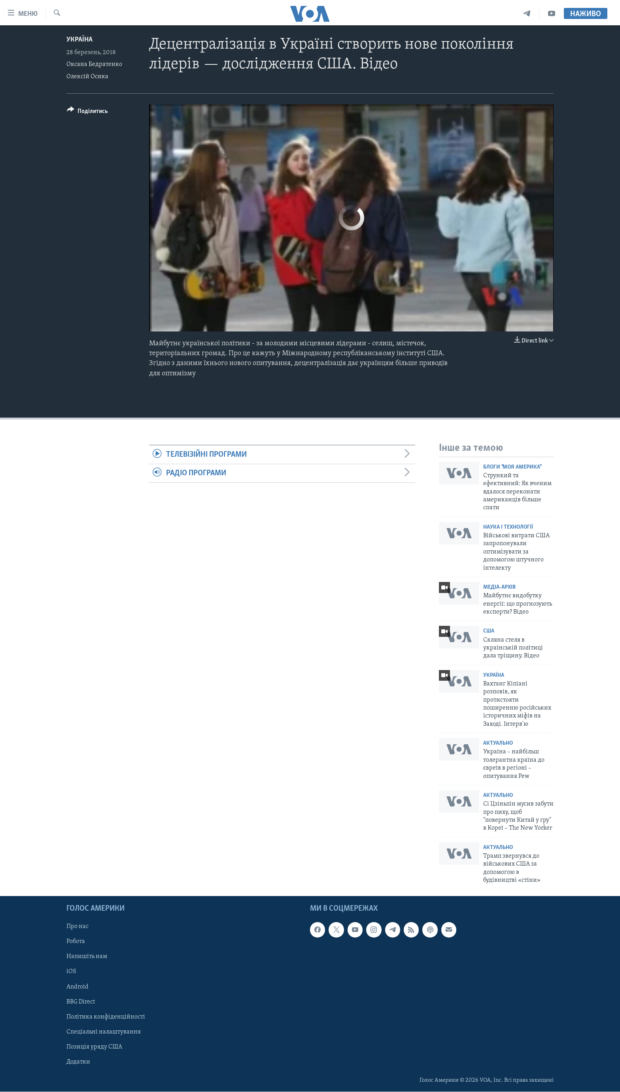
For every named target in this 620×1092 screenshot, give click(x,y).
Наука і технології (508, 527)
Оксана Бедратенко (94, 64)
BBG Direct (80, 1002)
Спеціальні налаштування (103, 1032)
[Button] (87, 112)
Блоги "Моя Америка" (512, 467)
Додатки (78, 1062)
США (488, 631)
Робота (75, 942)
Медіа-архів (499, 587)
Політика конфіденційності (105, 1017)
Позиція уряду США (94, 1047)
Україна (79, 39)
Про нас (77, 927)
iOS (71, 972)
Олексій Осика (87, 76)
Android (77, 987)
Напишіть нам (86, 957)
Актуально (498, 743)
